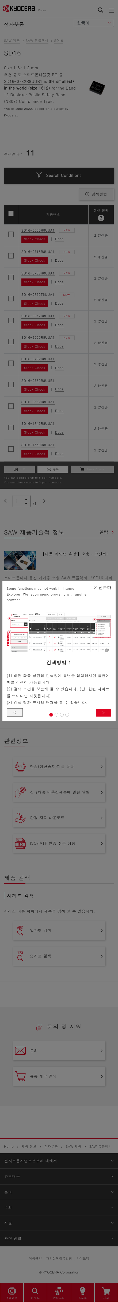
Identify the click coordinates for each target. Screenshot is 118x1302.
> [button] (103, 712)
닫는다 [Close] (102, 587)
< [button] (14, 712)
